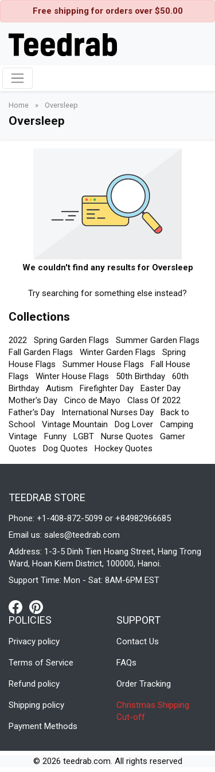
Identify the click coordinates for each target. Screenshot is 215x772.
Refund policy (34, 684)
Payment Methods (43, 726)
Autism (59, 388)
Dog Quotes (65, 448)
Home (19, 105)
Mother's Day (33, 400)
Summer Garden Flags (158, 340)
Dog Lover (134, 424)
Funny (55, 436)
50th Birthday (140, 376)
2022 (18, 340)
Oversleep (61, 105)
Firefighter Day (107, 388)
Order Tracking (143, 684)
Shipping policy (36, 705)
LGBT (83, 436)
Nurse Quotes (127, 436)
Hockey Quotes (124, 448)
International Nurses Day (107, 412)
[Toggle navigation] (17, 78)
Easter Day (160, 388)
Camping (176, 424)
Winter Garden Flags (117, 352)
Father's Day (31, 412)
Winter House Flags (72, 376)
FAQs (126, 662)
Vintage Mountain (75, 424)
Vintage (23, 436)
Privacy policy (34, 641)
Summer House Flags (103, 364)
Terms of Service (41, 662)
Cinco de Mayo (92, 400)
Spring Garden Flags (71, 340)
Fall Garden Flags (41, 352)
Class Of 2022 (154, 400)
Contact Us (137, 641)
